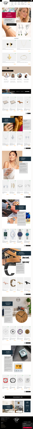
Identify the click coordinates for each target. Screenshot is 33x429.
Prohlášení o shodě (3, 427)
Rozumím (28, 427)
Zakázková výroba (3, 425)
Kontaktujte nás (2, 424)
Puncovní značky (2, 420)
